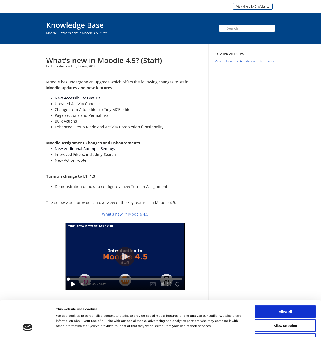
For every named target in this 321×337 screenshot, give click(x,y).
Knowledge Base (75, 25)
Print (189, 50)
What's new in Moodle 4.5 (125, 214)
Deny (285, 309)
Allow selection (285, 295)
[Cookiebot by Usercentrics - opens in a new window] (27, 328)
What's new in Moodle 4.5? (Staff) (84, 33)
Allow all (285, 281)
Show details (224, 328)
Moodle (51, 33)
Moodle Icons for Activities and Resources (244, 61)
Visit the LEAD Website (252, 6)
